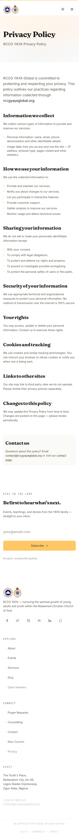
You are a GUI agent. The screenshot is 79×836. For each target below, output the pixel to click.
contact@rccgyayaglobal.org (24, 456)
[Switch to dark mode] (63, 9)
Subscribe (39, 546)
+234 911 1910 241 (14, 800)
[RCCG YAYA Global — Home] (11, 9)
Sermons (11, 669)
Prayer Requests (15, 712)
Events (9, 658)
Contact (10, 733)
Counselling (13, 722)
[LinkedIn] (50, 621)
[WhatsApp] (60, 621)
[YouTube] (39, 621)
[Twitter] (18, 621)
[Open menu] (72, 9)
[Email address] (39, 533)
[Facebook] (7, 621)
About (9, 648)
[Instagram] (28, 621)
